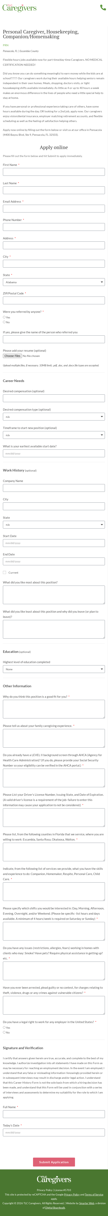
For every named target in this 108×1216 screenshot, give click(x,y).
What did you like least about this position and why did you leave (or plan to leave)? (50, 614)
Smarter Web (86, 1203)
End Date (9, 554)
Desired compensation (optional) (23, 391)
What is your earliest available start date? (30, 446)
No (8, 322)
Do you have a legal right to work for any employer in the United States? (49, 1022)
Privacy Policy (44, 1190)
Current (13, 572)
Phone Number (12, 220)
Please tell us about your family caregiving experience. (38, 725)
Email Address (12, 201)
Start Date (10, 536)
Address (8, 238)
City (6, 256)
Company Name (13, 481)
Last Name (10, 183)
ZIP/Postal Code (13, 293)
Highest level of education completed (26, 662)
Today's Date (11, 1125)
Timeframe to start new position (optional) (30, 428)
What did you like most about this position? (30, 582)
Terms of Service (94, 1194)
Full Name (9, 1107)
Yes (8, 317)
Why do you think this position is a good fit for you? (35, 696)
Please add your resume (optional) (24, 350)
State (6, 275)
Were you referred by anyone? (22, 311)
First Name (10, 164)
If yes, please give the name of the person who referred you (40, 332)
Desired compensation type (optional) (27, 409)
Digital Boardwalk (55, 1207)
